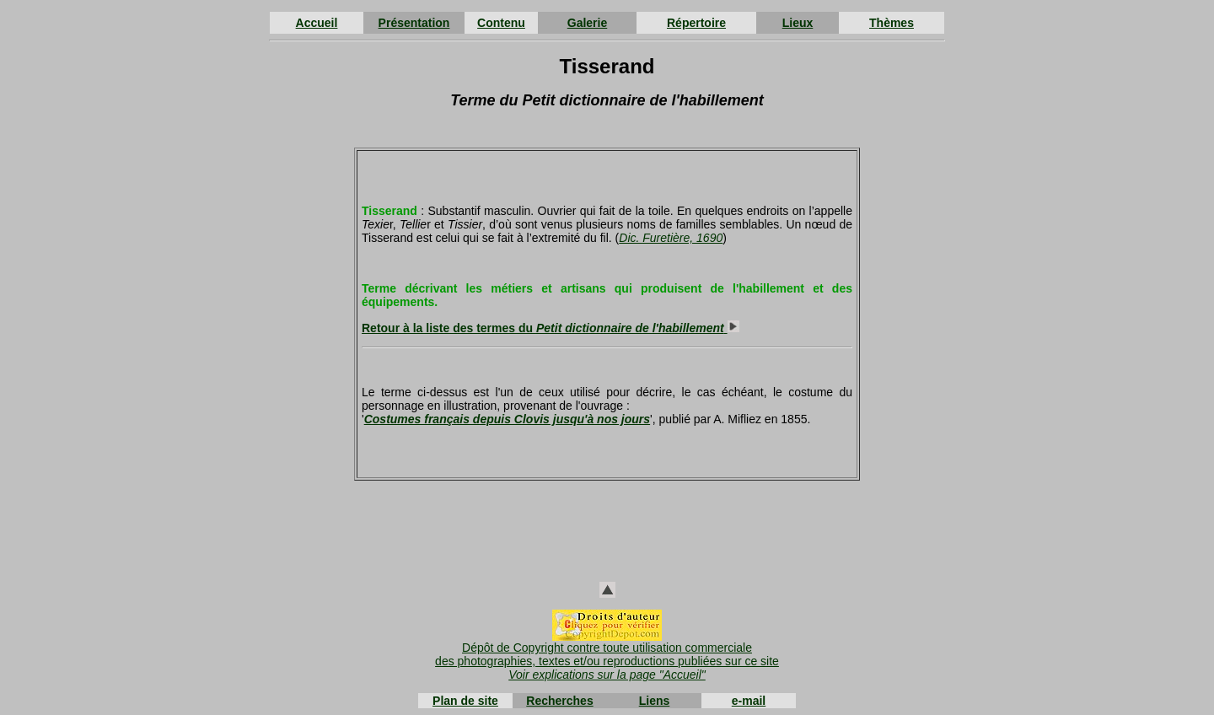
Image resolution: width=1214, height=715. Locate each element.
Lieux (798, 23)
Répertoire (696, 23)
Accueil (317, 23)
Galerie (587, 23)
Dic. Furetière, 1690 (670, 238)
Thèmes (891, 23)
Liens (654, 700)
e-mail (748, 700)
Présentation (414, 23)
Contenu (501, 23)
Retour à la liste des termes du (550, 328)
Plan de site (465, 700)
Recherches (559, 700)
